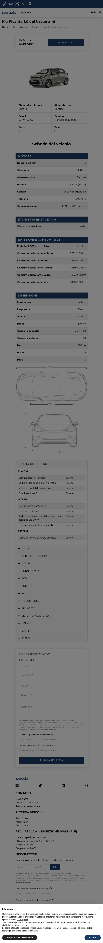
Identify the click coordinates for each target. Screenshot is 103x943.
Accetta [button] (92, 937)
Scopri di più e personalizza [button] (20, 937)
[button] (99, 909)
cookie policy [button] (22, 919)
